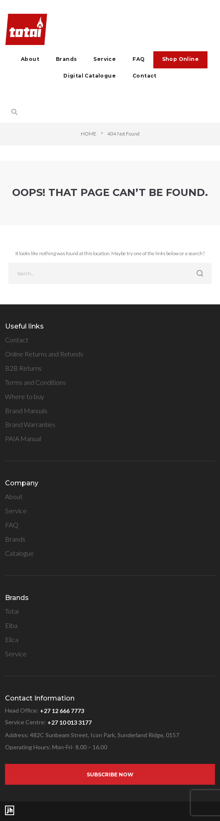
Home (88, 134)
